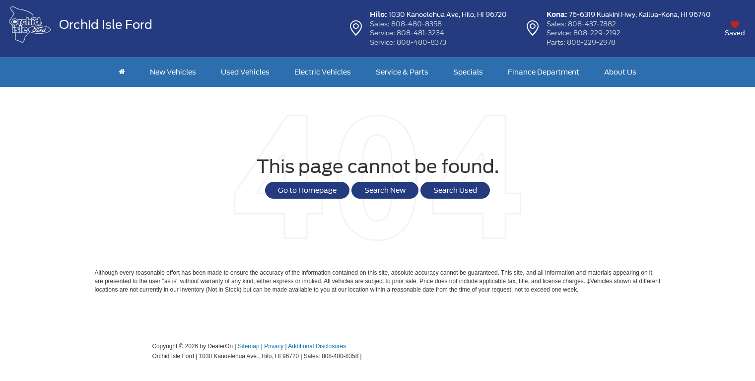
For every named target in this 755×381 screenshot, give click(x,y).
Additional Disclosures (317, 346)
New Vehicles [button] (173, 72)
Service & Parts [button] (402, 72)
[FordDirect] (120, 356)
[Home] (121, 72)
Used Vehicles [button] (245, 72)
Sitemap (249, 346)
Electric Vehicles (322, 72)
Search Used (455, 190)
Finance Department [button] (543, 72)
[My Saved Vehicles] (735, 28)
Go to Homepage (307, 190)
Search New (385, 190)
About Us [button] (620, 72)
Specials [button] (468, 72)
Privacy (273, 346)
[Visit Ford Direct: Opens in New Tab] (366, 356)
